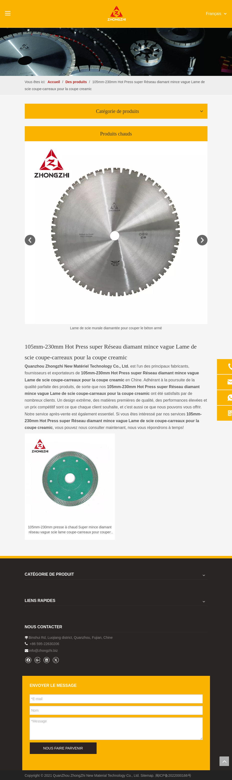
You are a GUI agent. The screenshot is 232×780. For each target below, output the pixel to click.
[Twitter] (56, 660)
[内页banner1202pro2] (116, 52)
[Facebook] (28, 660)
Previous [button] (30, 240)
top (224, 761)
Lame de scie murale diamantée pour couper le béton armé (116, 328)
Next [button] (202, 240)
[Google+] (37, 660)
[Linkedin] (46, 660)
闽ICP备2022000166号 (173, 775)
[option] (116, 236)
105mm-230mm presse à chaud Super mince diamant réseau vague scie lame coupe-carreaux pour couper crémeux (70, 530)
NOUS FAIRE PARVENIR (63, 748)
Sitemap (147, 775)
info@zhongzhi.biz (43, 651)
